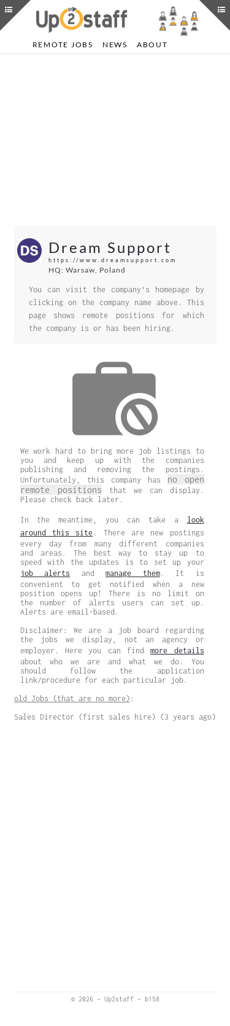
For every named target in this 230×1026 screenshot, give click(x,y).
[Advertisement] (115, 140)
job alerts (45, 573)
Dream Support (110, 247)
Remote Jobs (63, 44)
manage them (132, 573)
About (152, 44)
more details (177, 650)
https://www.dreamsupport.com (112, 260)
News (115, 44)
